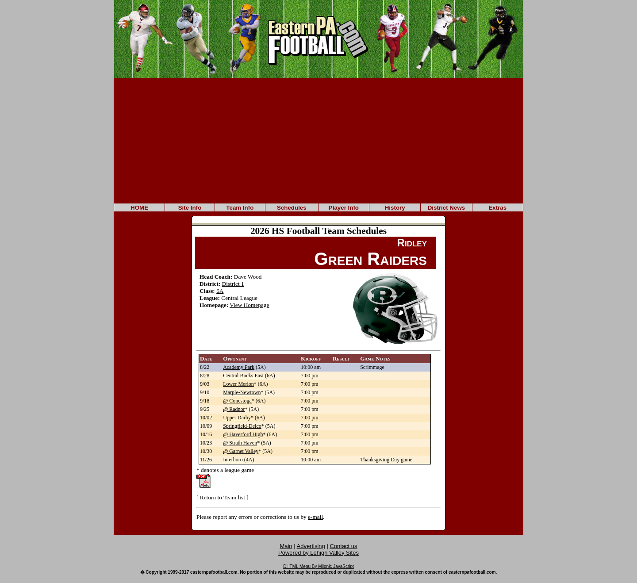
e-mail (315, 517)
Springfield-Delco (242, 426)
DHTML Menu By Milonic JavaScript (318, 566)
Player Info (344, 207)
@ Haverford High (243, 434)
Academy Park (238, 367)
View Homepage (249, 305)
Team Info (239, 207)
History (395, 207)
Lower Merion (238, 384)
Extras (497, 207)
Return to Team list (222, 497)
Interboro (233, 459)
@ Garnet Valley (240, 451)
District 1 (233, 283)
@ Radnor (234, 409)
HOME (139, 207)
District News (446, 207)
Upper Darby (237, 417)
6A (219, 291)
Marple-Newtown (242, 392)
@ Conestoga (237, 401)
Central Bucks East (243, 375)
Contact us (343, 546)
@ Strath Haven (240, 443)
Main (286, 546)
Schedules (292, 207)
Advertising (311, 546)
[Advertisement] (318, 140)
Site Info (190, 207)
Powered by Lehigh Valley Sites (318, 552)
